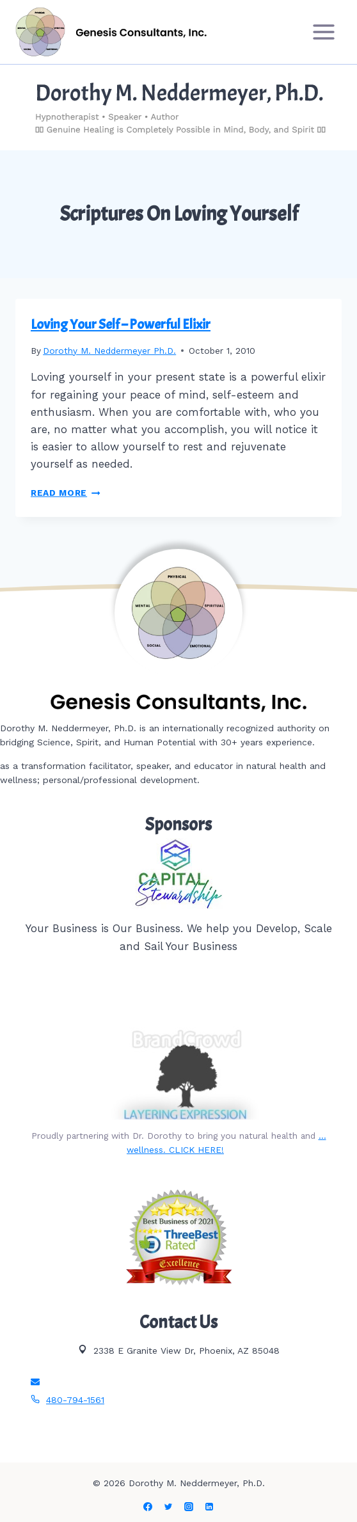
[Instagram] (189, 1507)
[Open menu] (323, 31)
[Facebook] (148, 1507)
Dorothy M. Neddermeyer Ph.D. (109, 350)
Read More (65, 493)
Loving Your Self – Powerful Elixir (120, 324)
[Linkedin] (209, 1507)
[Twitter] (168, 1507)
